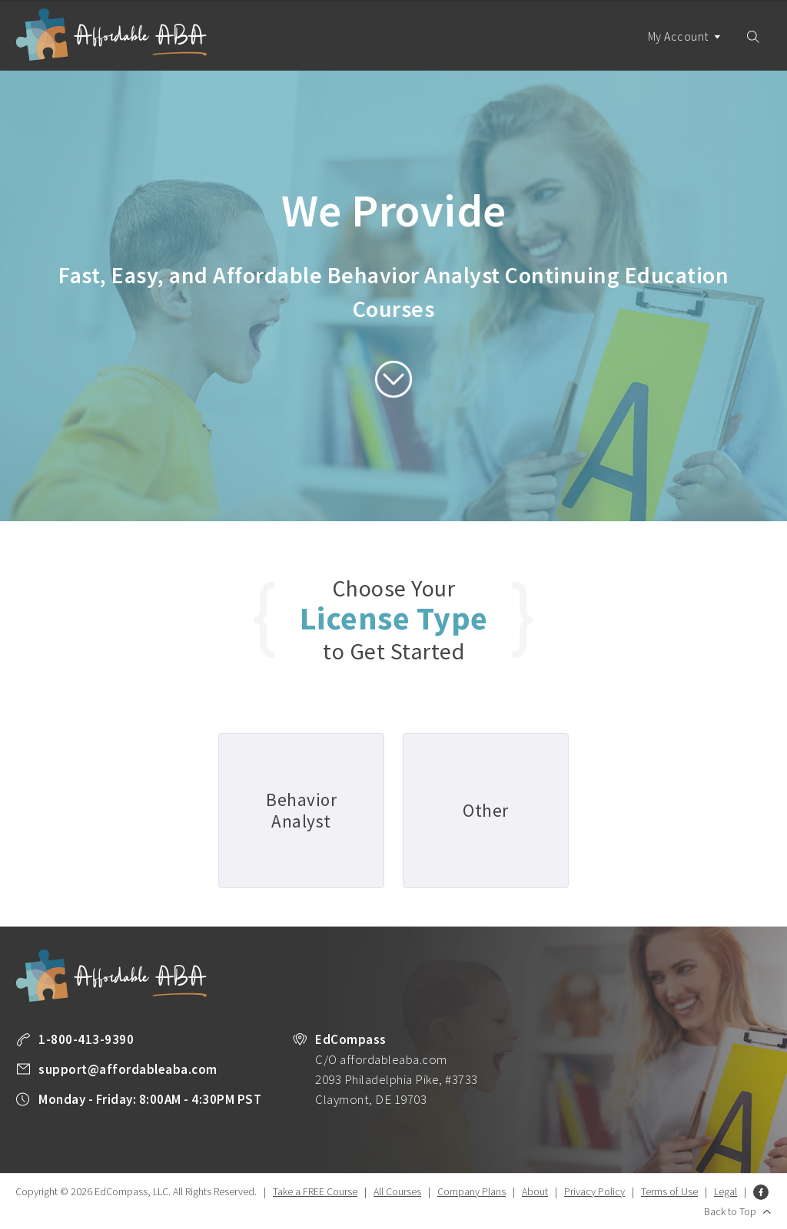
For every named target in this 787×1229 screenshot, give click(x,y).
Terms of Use (669, 1191)
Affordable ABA (111, 34)
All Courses (397, 1191)
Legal (725, 1191)
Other (486, 810)
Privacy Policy (594, 1191)
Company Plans (471, 1191)
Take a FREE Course (315, 1191)
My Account (685, 49)
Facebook (761, 1192)
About (535, 1191)
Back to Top (730, 1211)
